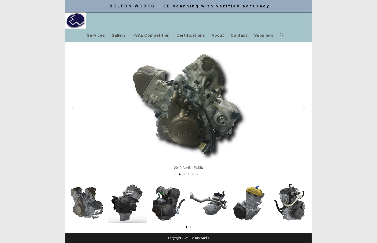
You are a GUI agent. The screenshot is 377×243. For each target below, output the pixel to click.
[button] (73, 108)
